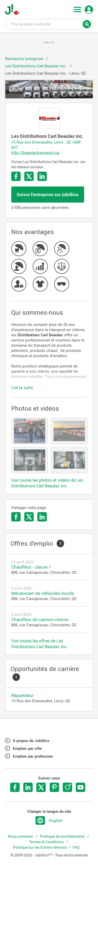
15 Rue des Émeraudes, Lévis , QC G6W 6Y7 (46, 144)
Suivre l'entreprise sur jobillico (48, 194)
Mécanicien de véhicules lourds (42, 593)
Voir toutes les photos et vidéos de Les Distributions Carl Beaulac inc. (47, 483)
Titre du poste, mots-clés (49, 24)
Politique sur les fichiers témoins (40, 847)
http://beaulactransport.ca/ (35, 152)
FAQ (76, 847)
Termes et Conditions (46, 842)
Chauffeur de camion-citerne (39, 619)
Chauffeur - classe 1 (31, 567)
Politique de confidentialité (62, 836)
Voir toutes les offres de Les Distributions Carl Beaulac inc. (39, 643)
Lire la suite (22, 387)
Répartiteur (22, 695)
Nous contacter (21, 836)
